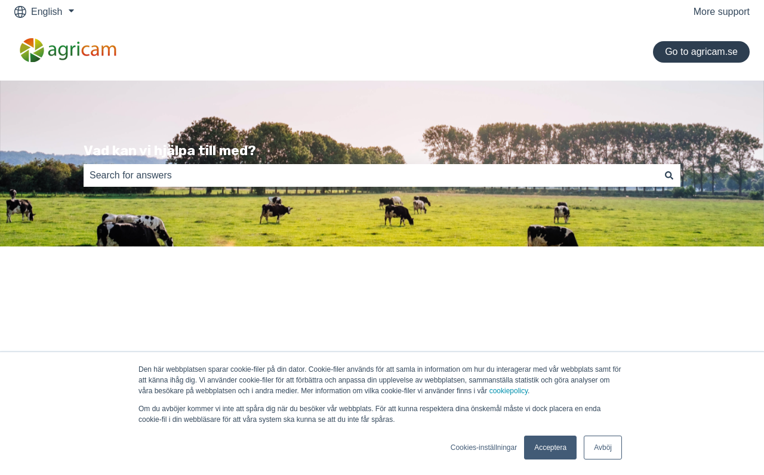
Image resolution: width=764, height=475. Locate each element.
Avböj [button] (603, 447)
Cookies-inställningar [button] (484, 447)
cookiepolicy (508, 391)
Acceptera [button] (550, 447)
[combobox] (371, 175)
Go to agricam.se (701, 52)
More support (722, 12)
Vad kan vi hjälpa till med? (170, 150)
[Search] (669, 175)
